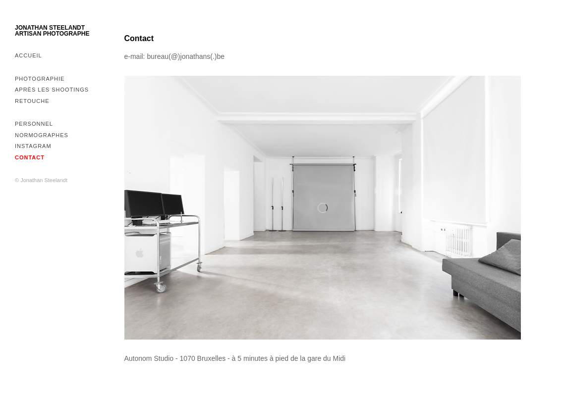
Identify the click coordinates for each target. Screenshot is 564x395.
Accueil (28, 55)
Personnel (34, 124)
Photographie (39, 79)
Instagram (33, 146)
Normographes (41, 135)
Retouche (32, 101)
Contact (30, 157)
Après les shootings (52, 90)
